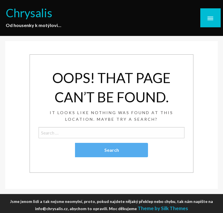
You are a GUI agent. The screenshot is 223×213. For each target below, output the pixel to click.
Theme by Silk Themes (163, 208)
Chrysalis (31, 12)
